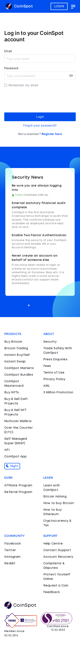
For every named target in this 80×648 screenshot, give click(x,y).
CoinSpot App (15, 456)
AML (46, 386)
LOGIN (59, 6)
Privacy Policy (54, 379)
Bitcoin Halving (55, 496)
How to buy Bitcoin (58, 503)
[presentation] (36, 100)
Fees (47, 366)
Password (11, 68)
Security (50, 342)
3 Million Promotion (58, 392)
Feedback (51, 592)
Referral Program (18, 492)
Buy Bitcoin (13, 342)
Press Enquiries (55, 359)
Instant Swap (15, 361)
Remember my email (23, 85)
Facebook (12, 543)
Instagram (12, 557)
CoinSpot (19, 6)
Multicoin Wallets (18, 421)
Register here (52, 134)
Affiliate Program (18, 485)
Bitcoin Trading (16, 348)
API (7, 450)
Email (8, 51)
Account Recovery (58, 557)
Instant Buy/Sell (17, 355)
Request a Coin (55, 585)
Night (12, 466)
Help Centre (53, 543)
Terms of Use (54, 372)
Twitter (10, 550)
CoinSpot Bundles (18, 375)
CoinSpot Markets (19, 368)
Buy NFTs (11, 392)
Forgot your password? (40, 125)
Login (40, 116)
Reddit (9, 563)
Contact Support (57, 550)
